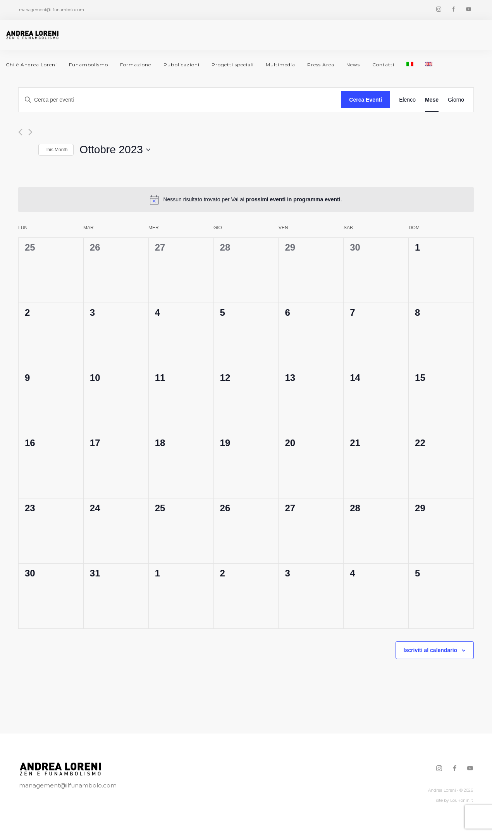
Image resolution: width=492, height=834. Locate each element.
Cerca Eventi (365, 100)
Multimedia (280, 64)
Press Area (320, 64)
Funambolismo (88, 64)
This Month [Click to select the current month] (56, 149)
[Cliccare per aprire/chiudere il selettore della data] (114, 149)
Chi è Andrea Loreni (31, 64)
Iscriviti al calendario (431, 650)
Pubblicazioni (181, 64)
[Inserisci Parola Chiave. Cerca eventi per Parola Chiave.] (180, 100)
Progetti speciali (233, 64)
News (353, 64)
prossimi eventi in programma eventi (293, 199)
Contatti (383, 64)
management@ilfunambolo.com (68, 785)
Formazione (135, 64)
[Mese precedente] (20, 132)
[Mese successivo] (30, 132)
